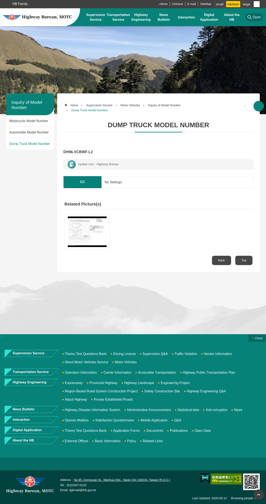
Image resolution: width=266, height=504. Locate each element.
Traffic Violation (186, 354)
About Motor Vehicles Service (86, 362)
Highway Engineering (140, 17)
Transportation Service (118, 17)
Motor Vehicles (130, 105)
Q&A (177, 420)
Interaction (186, 17)
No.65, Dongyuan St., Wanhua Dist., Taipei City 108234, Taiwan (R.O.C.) (122, 480)
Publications (179, 430)
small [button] (219, 4)
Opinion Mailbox (77, 420)
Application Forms (126, 430)
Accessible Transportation (157, 372)
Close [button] (259, 338)
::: (2, 22)
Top (243, 260)
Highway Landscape (139, 383)
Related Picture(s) (82, 204)
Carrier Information (117, 372)
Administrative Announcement (149, 410)
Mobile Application (154, 420)
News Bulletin (164, 17)
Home (163, 4)
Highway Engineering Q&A (206, 391)
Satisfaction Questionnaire (114, 420)
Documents (155, 430)
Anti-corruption (216, 410)
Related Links (153, 441)
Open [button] (259, 106)
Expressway (74, 383)
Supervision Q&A (155, 354)
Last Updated (201, 498)
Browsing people (242, 498)
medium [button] (233, 4)
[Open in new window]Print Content (248, 106)
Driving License (124, 354)
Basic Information (108, 441)
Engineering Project (175, 383)
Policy (131, 441)
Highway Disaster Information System (92, 410)
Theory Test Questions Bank (86, 354)
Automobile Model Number (29, 132)
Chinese (177, 4)
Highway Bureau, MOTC (37, 17)
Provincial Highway (103, 383)
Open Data (203, 430)
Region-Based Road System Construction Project (101, 391)
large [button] (246, 4)
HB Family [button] (20, 4)
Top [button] (259, 494)
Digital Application (209, 17)
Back (221, 260)
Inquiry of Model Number (164, 105)
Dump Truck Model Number (29, 144)
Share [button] (257, 4)
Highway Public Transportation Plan (209, 372)
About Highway (76, 399)
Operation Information (81, 372)
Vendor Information (218, 354)
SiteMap (205, 4)
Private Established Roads (113, 399)
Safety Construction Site (162, 391)
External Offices (76, 441)
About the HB (232, 17)
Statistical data (188, 410)
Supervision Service (95, 17)
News (238, 410)
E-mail (191, 4)
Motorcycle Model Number (28, 121)
